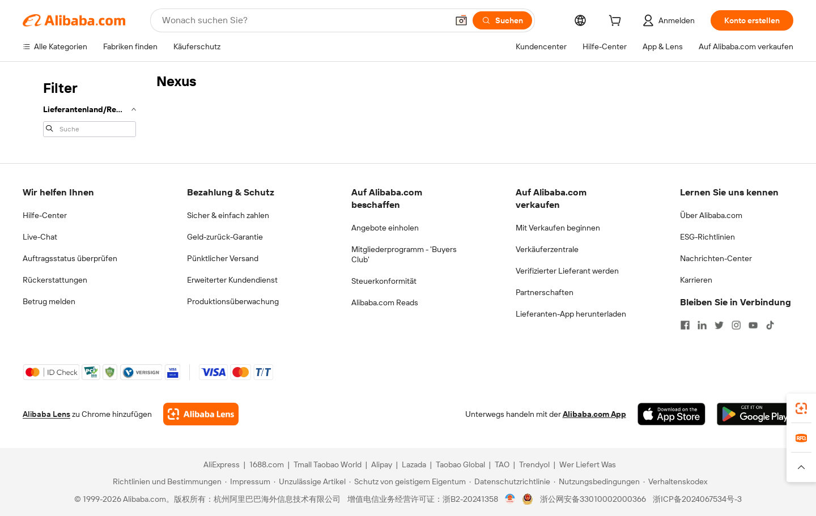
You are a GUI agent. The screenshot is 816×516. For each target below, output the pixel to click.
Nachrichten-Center (716, 258)
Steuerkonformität (383, 280)
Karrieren (696, 279)
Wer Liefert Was (587, 464)
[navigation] (86, 107)
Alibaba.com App (594, 414)
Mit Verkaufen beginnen (558, 227)
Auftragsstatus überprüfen (70, 258)
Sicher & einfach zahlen (228, 215)
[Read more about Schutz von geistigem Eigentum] (407, 481)
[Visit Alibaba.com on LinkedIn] (702, 325)
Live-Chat (40, 236)
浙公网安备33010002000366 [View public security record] (593, 499)
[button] (461, 20)
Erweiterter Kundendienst (232, 279)
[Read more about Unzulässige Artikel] (310, 481)
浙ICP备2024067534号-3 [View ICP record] (697, 499)
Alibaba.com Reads (384, 302)
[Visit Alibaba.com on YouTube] (753, 325)
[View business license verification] (510, 499)
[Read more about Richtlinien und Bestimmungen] (165, 481)
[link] (801, 408)
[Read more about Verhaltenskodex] (675, 481)
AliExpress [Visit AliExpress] (221, 464)
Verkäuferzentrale (547, 249)
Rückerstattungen (55, 279)
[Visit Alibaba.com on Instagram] (736, 325)
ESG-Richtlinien (707, 236)
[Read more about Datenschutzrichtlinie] (509, 481)
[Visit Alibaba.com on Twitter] (719, 325)
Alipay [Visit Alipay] (381, 464)
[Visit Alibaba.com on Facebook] (685, 325)
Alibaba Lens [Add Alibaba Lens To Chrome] (46, 414)
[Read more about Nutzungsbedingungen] (597, 481)
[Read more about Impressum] (247, 481)
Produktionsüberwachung (233, 301)
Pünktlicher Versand (222, 258)
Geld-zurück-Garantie (225, 236)
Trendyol (534, 464)
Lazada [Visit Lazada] (414, 464)
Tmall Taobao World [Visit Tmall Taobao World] (328, 464)
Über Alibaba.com (711, 215)
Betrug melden (49, 301)
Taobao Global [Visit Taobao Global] (460, 464)
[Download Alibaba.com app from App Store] (672, 414)
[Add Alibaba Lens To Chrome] (201, 414)
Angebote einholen (385, 227)
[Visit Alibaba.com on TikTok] (770, 325)
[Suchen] (502, 20)
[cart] (617, 22)
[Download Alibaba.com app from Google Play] (755, 414)
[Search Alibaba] (303, 20)
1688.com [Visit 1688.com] (266, 464)
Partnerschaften (544, 292)
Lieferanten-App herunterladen (571, 313)
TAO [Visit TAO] (502, 464)
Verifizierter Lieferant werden (567, 270)
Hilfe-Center (45, 215)
